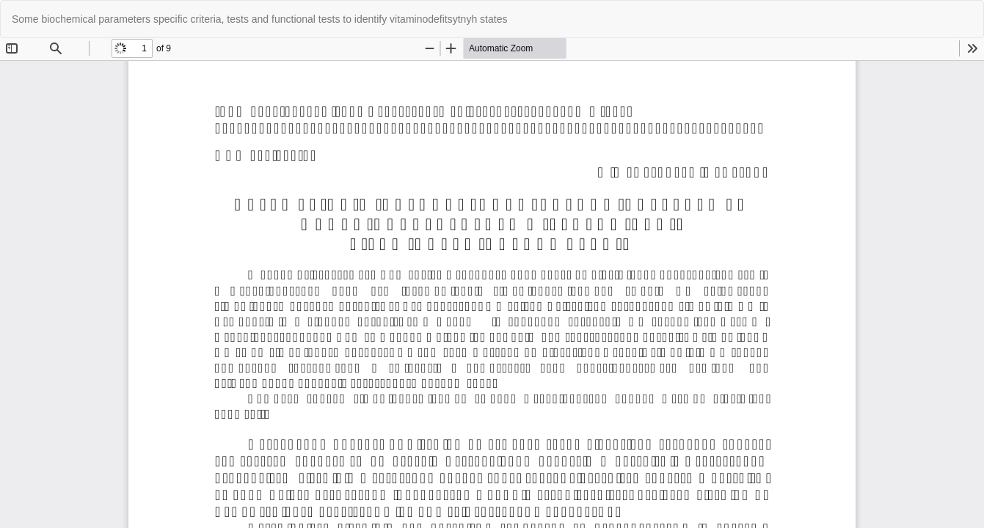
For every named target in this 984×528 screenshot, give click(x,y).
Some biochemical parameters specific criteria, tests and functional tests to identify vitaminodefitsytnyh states (259, 19)
